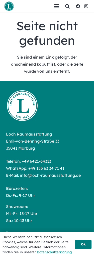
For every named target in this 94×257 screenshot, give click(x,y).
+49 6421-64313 (36, 161)
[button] (56, 6)
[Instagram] (86, 6)
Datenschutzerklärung (54, 252)
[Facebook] (78, 6)
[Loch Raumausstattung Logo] (9, 6)
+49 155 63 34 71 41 (46, 168)
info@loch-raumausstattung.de (50, 175)
